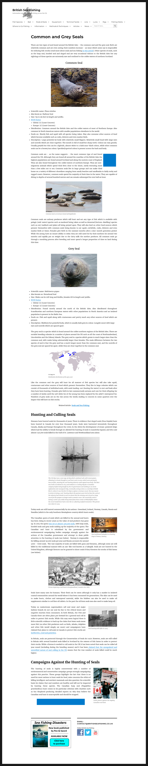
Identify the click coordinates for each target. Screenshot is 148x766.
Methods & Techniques (58, 26)
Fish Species (18, 22)
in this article (88, 51)
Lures (95, 22)
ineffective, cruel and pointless (43, 633)
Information (39, 26)
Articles (76, 26)
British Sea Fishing (26, 10)
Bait (29, 22)
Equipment (56, 22)
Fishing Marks (117, 22)
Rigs (104, 22)
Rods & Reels (41, 22)
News (87, 26)
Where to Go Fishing (21, 26)
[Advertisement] (110, 160)
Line (86, 22)
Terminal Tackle (73, 22)
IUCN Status (36, 120)
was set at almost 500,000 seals (62, 524)
